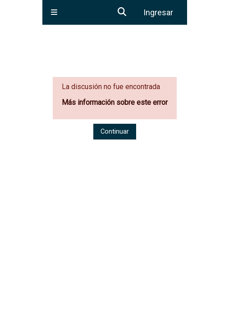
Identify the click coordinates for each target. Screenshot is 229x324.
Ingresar (158, 12)
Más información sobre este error (115, 102)
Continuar (115, 131)
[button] (122, 12)
